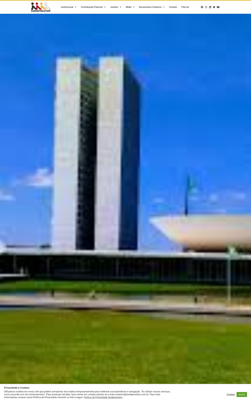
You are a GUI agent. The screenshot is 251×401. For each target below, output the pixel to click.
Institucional (68, 7)
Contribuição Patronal (93, 7)
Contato (173, 7)
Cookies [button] (231, 394)
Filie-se (185, 7)
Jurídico (115, 7)
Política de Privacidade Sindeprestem (103, 397)
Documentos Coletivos (152, 7)
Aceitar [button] (242, 394)
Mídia (130, 7)
